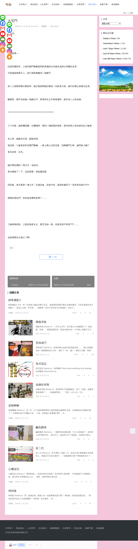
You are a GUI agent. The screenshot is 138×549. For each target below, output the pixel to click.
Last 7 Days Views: (111, 48)
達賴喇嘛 (13, 405)
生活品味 (55, 4)
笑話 (11, 248)
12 (92, 333)
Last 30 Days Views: (112, 53)
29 (89, 418)
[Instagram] (2, 44)
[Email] (2, 39)
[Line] (2, 17)
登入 (125, 13)
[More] (2, 50)
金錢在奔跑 (42, 384)
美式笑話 (41, 363)
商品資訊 (34, 4)
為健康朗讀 (68, 4)
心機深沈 (13, 469)
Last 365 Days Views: (113, 59)
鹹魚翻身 (41, 427)
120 (91, 354)
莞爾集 (44, 26)
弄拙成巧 (41, 342)
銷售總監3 (14, 300)
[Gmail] (2, 28)
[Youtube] (2, 34)
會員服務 (115, 4)
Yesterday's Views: (111, 43)
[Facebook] (2, 23)
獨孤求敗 (41, 321)
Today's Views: (110, 38)
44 (89, 312)
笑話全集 (92, 4)
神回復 (12, 491)
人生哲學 (44, 4)
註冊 (131, 13)
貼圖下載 (103, 4)
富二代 (40, 448)
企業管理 (80, 4)
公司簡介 (22, 4)
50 (89, 503)
